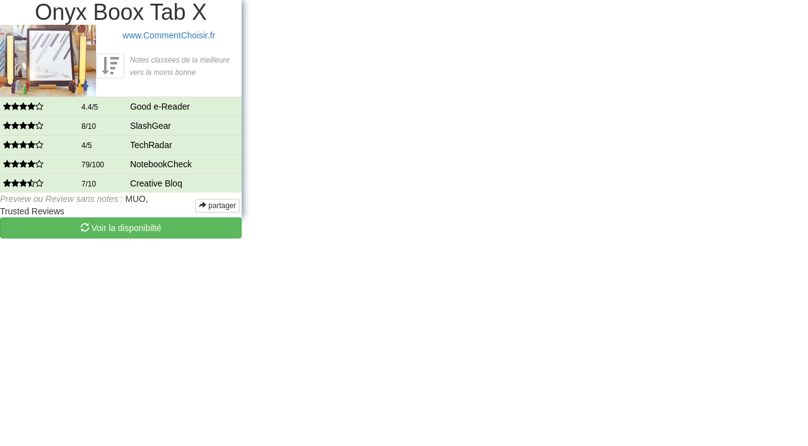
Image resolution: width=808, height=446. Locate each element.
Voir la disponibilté (121, 228)
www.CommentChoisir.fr (169, 35)
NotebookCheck (161, 164)
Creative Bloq (156, 183)
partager (217, 205)
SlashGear (150, 126)
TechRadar (151, 145)
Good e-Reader (160, 107)
